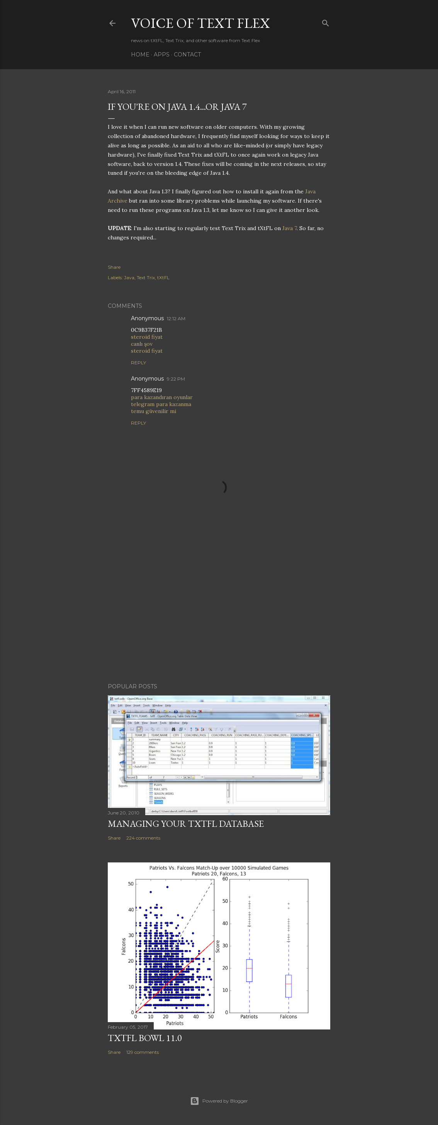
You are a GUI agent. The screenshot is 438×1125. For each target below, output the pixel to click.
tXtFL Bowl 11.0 (145, 1038)
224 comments (143, 838)
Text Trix (146, 277)
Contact (187, 54)
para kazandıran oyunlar (162, 397)
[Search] (325, 21)
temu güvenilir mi (153, 411)
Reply (138, 362)
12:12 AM (176, 318)
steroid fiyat (147, 336)
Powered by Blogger (219, 1101)
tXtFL (163, 277)
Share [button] (114, 267)
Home (140, 54)
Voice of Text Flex (200, 23)
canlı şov (142, 343)
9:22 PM (176, 379)
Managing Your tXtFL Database (186, 824)
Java (129, 277)
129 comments (142, 1052)
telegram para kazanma (161, 404)
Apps (162, 54)
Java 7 (289, 228)
